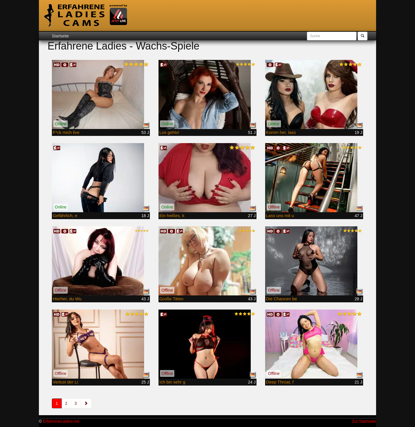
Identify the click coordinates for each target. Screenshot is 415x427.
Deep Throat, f (280, 381)
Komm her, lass (281, 132)
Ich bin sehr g (172, 381)
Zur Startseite (364, 421)
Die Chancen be (281, 298)
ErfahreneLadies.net (61, 421)
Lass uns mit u (280, 215)
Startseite (60, 36)
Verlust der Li (65, 381)
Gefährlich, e (65, 215)
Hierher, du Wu (67, 298)
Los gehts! (169, 132)
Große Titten (171, 298)
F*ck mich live (66, 132)
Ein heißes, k (171, 215)
